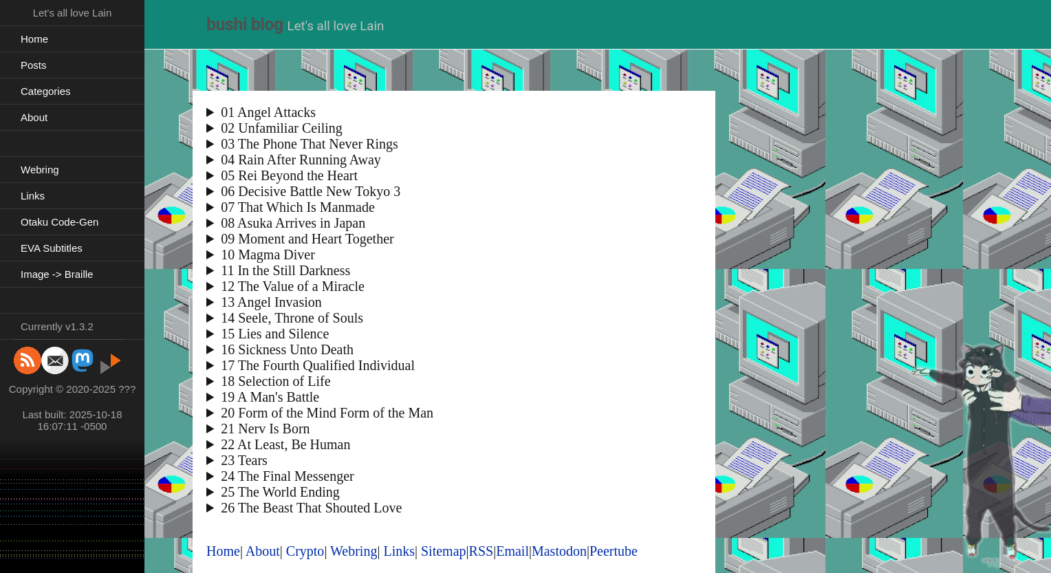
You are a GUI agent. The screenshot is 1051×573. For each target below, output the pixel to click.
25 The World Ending (280, 491)
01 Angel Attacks (268, 112)
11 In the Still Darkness (285, 270)
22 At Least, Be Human (285, 444)
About (34, 117)
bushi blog (244, 24)
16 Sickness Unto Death (287, 349)
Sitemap (443, 551)
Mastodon (559, 551)
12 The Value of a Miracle (293, 286)
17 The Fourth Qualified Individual (318, 365)
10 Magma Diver (268, 254)
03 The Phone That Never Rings (309, 143)
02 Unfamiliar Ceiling (282, 128)
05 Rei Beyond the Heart (289, 175)
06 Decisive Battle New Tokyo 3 (310, 191)
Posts (34, 65)
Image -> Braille (57, 274)
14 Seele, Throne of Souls (292, 317)
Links (33, 196)
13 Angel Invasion (271, 302)
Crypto (305, 551)
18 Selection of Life (275, 381)
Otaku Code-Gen (59, 222)
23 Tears (244, 460)
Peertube (613, 551)
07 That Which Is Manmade (298, 207)
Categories (46, 91)
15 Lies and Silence (275, 333)
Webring (40, 169)
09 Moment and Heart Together (307, 238)
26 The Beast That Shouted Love (311, 507)
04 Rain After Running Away (301, 159)
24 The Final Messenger (287, 476)
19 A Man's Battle (270, 396)
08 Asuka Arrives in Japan (293, 222)
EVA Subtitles (52, 248)
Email (512, 551)
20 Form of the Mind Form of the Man (327, 412)
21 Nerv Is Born (265, 428)
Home (34, 39)
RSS (481, 551)
